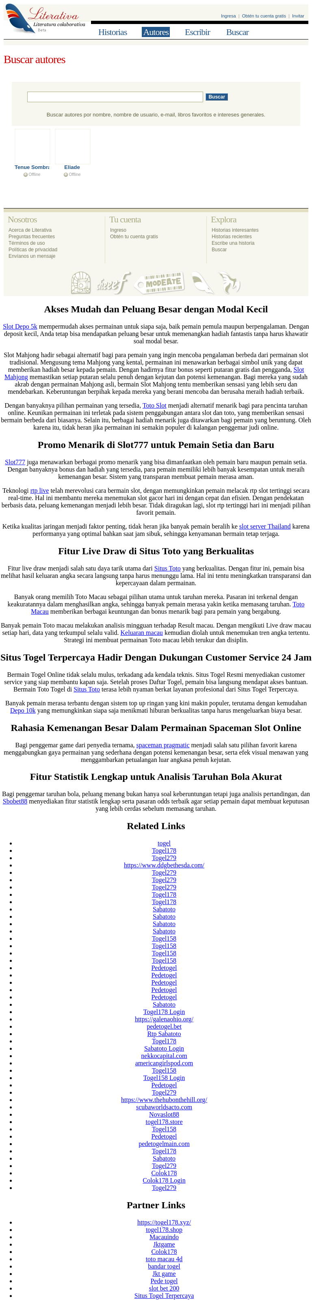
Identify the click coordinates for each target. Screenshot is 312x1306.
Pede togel (164, 1280)
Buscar (237, 32)
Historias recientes (232, 236)
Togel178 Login (164, 1011)
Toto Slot (155, 405)
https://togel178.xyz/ (164, 1222)
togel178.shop (164, 1229)
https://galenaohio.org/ (164, 1019)
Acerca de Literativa (30, 230)
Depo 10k (23, 710)
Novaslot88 (164, 1114)
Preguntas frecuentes (32, 236)
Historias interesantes (235, 230)
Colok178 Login (164, 1180)
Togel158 (164, 938)
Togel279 (164, 857)
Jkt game (164, 1273)
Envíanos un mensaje (32, 256)
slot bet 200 (164, 1288)
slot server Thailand (265, 526)
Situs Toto (167, 568)
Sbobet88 (15, 801)
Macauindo (164, 1237)
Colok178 (164, 1173)
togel (164, 843)
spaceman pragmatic (163, 745)
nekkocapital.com (164, 1055)
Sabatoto (164, 909)
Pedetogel (164, 967)
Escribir (197, 32)
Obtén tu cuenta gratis (264, 15)
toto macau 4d (164, 1259)
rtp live (39, 490)
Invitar (298, 15)
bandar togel (164, 1266)
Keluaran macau (141, 632)
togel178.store (163, 1121)
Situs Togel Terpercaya (164, 1295)
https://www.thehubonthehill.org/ (164, 1099)
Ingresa (228, 15)
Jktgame (164, 1244)
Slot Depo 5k (20, 326)
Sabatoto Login (164, 1048)
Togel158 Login (164, 1077)
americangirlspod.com (164, 1063)
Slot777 (15, 462)
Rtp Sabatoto (164, 1033)
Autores (156, 32)
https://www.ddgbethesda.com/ (164, 865)
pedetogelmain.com (164, 1143)
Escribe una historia (233, 243)
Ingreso (118, 230)
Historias (112, 32)
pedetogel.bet (164, 1026)
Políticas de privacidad (33, 249)
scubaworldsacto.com (164, 1107)
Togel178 (164, 850)
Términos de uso (27, 243)
